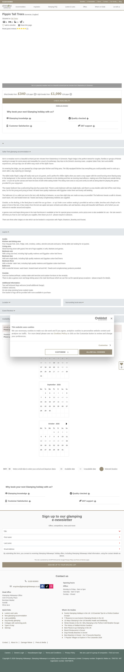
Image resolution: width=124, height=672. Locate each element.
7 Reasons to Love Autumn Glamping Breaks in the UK (84, 618)
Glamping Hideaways (7, 6)
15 (45, 402)
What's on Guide (100, 7)
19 (50, 367)
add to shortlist (10, 25)
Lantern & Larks (70, 7)
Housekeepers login (35, 653)
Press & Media (41, 642)
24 (41, 371)
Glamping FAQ (52, 7)
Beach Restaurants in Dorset (74, 630)
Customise (103, 345)
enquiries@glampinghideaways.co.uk (26, 586)
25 (45, 371)
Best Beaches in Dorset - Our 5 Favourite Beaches (82, 635)
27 (67, 406)
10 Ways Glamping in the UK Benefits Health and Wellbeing (85, 620)
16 (50, 402)
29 (45, 411)
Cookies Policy (60, 333)
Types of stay (9, 625)
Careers (8, 653)
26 (50, 371)
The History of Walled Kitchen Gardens (78, 625)
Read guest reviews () (15, 29)
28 (41, 411)
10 (62, 436)
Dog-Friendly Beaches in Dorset (75, 633)
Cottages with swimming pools (15, 623)
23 (50, 406)
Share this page (26, 25)
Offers (85, 7)
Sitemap (8, 628)
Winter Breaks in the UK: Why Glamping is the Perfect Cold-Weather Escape (91, 623)
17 (41, 367)
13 (54, 363)
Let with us (116, 7)
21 (41, 406)
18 (45, 367)
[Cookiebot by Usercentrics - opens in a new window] (97, 318)
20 (54, 367)
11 (67, 436)
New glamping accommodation (16, 616)
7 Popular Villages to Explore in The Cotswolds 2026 (83, 637)
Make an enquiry (62, 106)
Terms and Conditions (53, 653)
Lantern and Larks (11, 613)
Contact (5, 642)
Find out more (114, 653)
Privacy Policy (69, 560)
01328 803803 (7, 2)
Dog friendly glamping (12, 620)
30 (67, 371)
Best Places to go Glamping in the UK (77, 628)
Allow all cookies (95, 352)
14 (41, 402)
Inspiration (37, 7)
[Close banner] (111, 318)
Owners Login (19, 653)
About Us (14, 642)
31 (41, 376)
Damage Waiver (26, 642)
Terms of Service (81, 560)
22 (45, 406)
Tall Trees (14, 18)
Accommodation (21, 7)
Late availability (10, 618)
